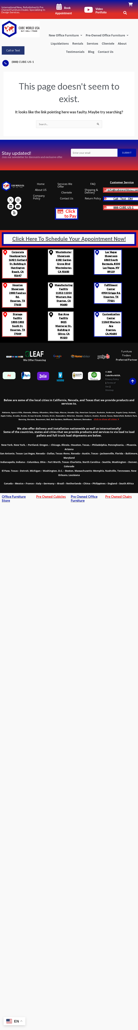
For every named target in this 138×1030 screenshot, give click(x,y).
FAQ (93, 184)
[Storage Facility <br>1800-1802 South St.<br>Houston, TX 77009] (5, 314)
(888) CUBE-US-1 (23, 61)
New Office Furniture (65, 35)
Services (92, 44)
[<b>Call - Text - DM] (105, 198)
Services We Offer (64, 185)
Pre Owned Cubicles (51, 497)
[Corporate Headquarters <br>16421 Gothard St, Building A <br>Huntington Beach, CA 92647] (5, 252)
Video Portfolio (101, 10)
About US (40, 190)
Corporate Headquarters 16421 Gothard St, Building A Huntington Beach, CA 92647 (18, 264)
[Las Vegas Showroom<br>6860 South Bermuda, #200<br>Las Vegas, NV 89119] (97, 252)
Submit (127, 152)
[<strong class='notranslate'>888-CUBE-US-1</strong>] (105, 207)
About (122, 44)
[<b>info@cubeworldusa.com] (105, 190)
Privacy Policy (112, 379)
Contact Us (105, 52)
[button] (65, 35)
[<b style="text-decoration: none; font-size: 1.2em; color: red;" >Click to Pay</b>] (60, 211)
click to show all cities (106, 419)
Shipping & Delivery (91, 191)
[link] (130, 4)
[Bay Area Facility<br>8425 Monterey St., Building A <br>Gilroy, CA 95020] (51, 314)
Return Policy (93, 198)
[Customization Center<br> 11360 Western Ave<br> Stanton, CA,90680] (97, 314)
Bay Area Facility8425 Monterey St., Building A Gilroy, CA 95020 (64, 326)
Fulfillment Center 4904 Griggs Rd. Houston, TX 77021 (111, 293)
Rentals (77, 44)
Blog (91, 52)
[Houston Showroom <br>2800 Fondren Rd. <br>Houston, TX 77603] (5, 285)
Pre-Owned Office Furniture (107, 35)
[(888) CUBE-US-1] (5, 63)
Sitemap (109, 390)
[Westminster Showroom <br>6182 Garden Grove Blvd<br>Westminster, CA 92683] (51, 252)
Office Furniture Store (14, 499)
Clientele (108, 44)
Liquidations (60, 44)
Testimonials (75, 52)
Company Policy (39, 197)
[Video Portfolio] (88, 10)
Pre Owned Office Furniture (84, 499)
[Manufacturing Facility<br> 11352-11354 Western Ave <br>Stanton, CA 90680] (51, 285)
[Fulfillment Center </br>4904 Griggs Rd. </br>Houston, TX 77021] (97, 285)
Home (40, 184)
